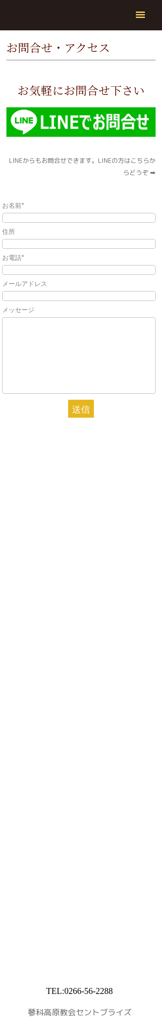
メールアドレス (24, 283)
